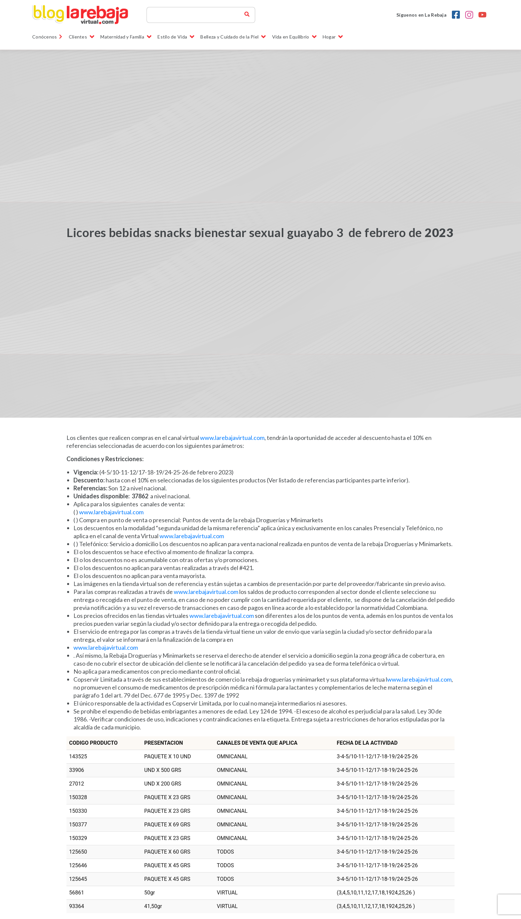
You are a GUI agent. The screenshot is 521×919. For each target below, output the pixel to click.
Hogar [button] (333, 37)
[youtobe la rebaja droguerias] (482, 15)
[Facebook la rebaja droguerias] (456, 15)
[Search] (198, 15)
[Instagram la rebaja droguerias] (469, 15)
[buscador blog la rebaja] (247, 15)
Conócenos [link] (47, 37)
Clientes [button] (82, 37)
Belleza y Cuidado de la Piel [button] (233, 37)
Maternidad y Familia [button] (126, 37)
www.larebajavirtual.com (232, 437)
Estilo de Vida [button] (175, 37)
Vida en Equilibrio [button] (294, 37)
